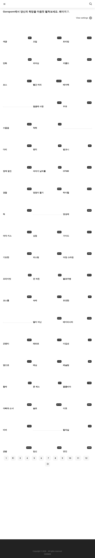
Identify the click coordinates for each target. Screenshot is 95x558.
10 (70, 458)
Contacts (47, 554)
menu (4, 4)
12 (86, 458)
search (90, 3)
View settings (84, 17)
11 (78, 458)
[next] (47, 464)
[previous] (13, 458)
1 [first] (6, 458)
